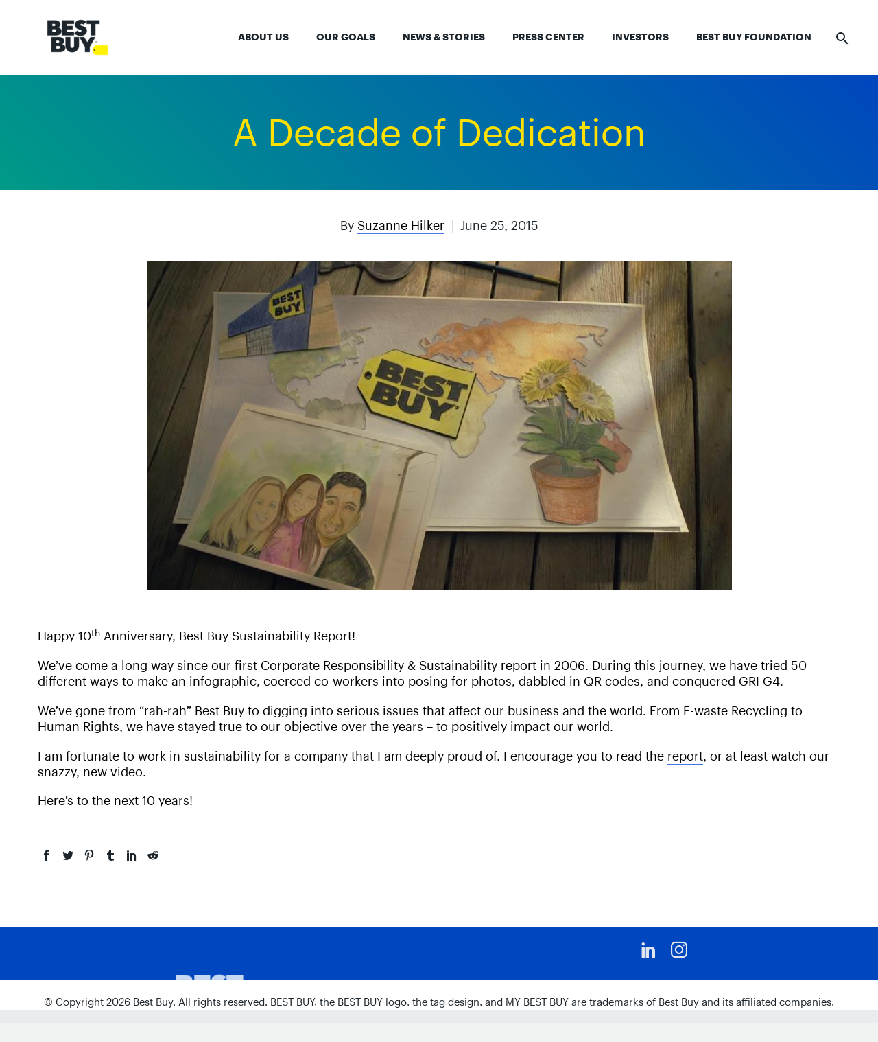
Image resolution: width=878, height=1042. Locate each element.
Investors (640, 37)
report (685, 756)
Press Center (548, 37)
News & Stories (444, 37)
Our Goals (345, 37)
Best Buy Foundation (753, 37)
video (126, 772)
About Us (263, 37)
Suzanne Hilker (400, 225)
